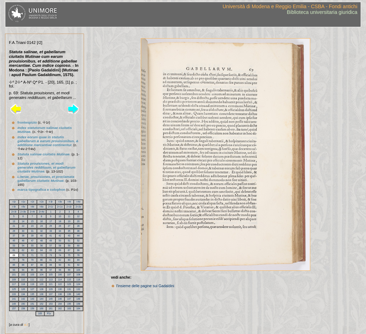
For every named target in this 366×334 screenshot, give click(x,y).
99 (69, 270)
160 (42, 308)
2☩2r (68, 206)
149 (14, 304)
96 (41, 270)
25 (50, 226)
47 (32, 240)
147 (69, 299)
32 (41, 231)
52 (78, 240)
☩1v (23, 201)
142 (23, 299)
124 (78, 284)
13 (14, 221)
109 (14, 279)
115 (69, 279)
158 (23, 308)
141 (14, 299)
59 (69, 245)
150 (23, 304)
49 (50, 240)
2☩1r (50, 206)
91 (69, 265)
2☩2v (78, 206)
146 (60, 299)
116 (78, 279)
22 (23, 226)
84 (78, 260)
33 (50, 231)
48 (41, 240)
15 (32, 221)
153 (51, 304)
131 (69, 289)
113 (51, 279)
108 (78, 274)
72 (41, 255)
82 (60, 260)
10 (60, 216)
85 (14, 265)
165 (40, 313)
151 (32, 304)
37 (14, 235)
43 (69, 235)
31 (32, 231)
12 (78, 216)
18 (60, 221)
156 (78, 304)
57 (50, 245)
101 (14, 274)
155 (69, 304)
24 (41, 226)
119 (32, 284)
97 (50, 270)
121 (51, 284)
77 (14, 260)
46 (23, 240)
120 (42, 284)
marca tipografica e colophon (41, 189)
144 (42, 299)
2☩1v (60, 206)
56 (41, 245)
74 (60, 255)
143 (32, 299)
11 (69, 216)
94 (23, 270)
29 (14, 231)
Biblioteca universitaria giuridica (322, 12)
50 (60, 240)
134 (23, 294)
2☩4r (32, 211)
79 (32, 260)
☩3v (60, 201)
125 (14, 289)
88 (41, 265)
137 (51, 294)
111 (32, 279)
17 (50, 221)
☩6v (41, 206)
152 (42, 304)
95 (32, 270)
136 (42, 294)
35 (69, 231)
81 (50, 260)
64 (41, 250)
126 (23, 289)
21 (14, 226)
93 (14, 270)
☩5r (14, 206)
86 (23, 265)
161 (51, 308)
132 (78, 289)
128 (42, 289)
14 (23, 221)
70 (23, 255)
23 (32, 226)
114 (60, 279)
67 (69, 250)
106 (60, 274)
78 (23, 260)
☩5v (23, 206)
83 (69, 260)
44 (78, 235)
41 (50, 235)
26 (60, 226)
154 (60, 304)
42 (60, 235)
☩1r (14, 201)
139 (69, 294)
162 (60, 308)
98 (60, 270)
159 (32, 308)
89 (50, 265)
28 (78, 226)
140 (78, 294)
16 (41, 221)
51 (69, 240)
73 (50, 255)
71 (32, 255)
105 (51, 274)
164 (78, 308)
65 (50, 250)
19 (69, 221)
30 (23, 231)
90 (60, 265)
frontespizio (27, 122)
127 (32, 289)
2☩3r (13, 211)
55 (32, 245)
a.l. (26, 324)
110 (23, 279)
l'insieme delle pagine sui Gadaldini (145, 286)
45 (14, 240)
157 (14, 308)
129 (51, 289)
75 (69, 255)
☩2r (32, 201)
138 (60, 294)
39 (32, 235)
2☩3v (23, 211)
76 (78, 255)
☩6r (32, 206)
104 (42, 274)
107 (69, 274)
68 (78, 250)
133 (14, 294)
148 (78, 299)
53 (14, 245)
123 (69, 284)
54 (23, 245)
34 (60, 231)
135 (32, 294)
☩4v (78, 201)
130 (60, 289)
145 (51, 299)
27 (69, 226)
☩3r (51, 201)
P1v (49, 313)
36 (78, 231)
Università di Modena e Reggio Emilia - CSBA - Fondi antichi (290, 6)
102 (23, 274)
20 (78, 221)
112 (42, 279)
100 (78, 270)
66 (60, 250)
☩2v (41, 201)
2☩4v (41, 211)
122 (60, 284)
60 (78, 245)
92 (78, 265)
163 (69, 308)
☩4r (69, 201)
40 (41, 235)
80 (41, 260)
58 (60, 245)
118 (23, 284)
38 (23, 235)
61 (14, 250)
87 (32, 265)
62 (23, 250)
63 (32, 250)
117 (14, 284)
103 (32, 274)
